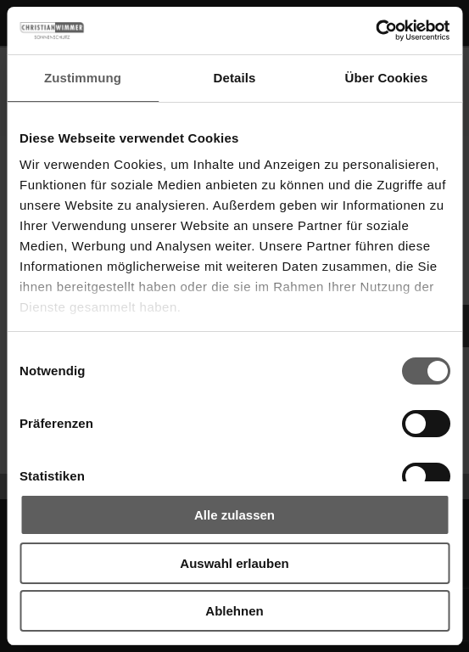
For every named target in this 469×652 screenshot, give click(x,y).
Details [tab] (235, 77)
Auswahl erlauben (234, 563)
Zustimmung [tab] (82, 77)
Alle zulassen (234, 515)
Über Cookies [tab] (386, 77)
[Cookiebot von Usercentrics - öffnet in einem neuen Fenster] (375, 31)
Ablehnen (234, 611)
